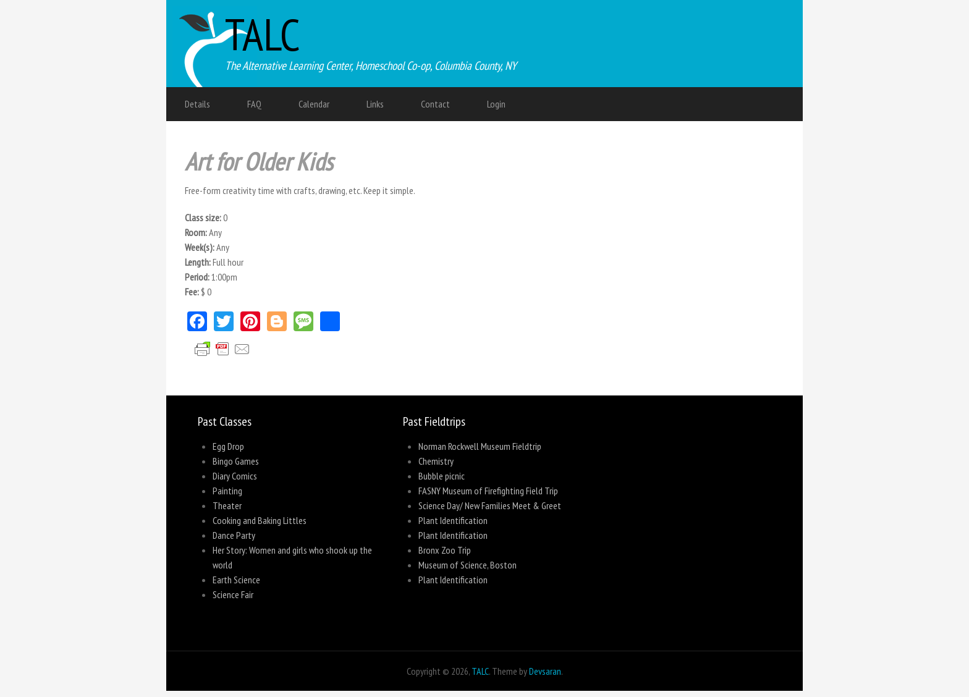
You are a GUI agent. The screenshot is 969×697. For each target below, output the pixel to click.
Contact (435, 104)
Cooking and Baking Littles (260, 520)
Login (496, 104)
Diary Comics (235, 476)
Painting (227, 490)
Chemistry (436, 461)
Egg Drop (228, 446)
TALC (262, 34)
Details (197, 104)
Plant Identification (453, 520)
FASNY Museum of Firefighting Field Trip (488, 490)
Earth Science (236, 579)
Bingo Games (236, 461)
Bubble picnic (441, 476)
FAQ (254, 104)
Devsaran (545, 671)
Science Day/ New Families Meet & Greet (489, 505)
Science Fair (233, 594)
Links (375, 104)
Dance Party (234, 535)
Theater (227, 505)
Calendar (313, 104)
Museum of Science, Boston (467, 565)
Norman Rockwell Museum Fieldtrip (479, 446)
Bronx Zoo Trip (444, 550)
